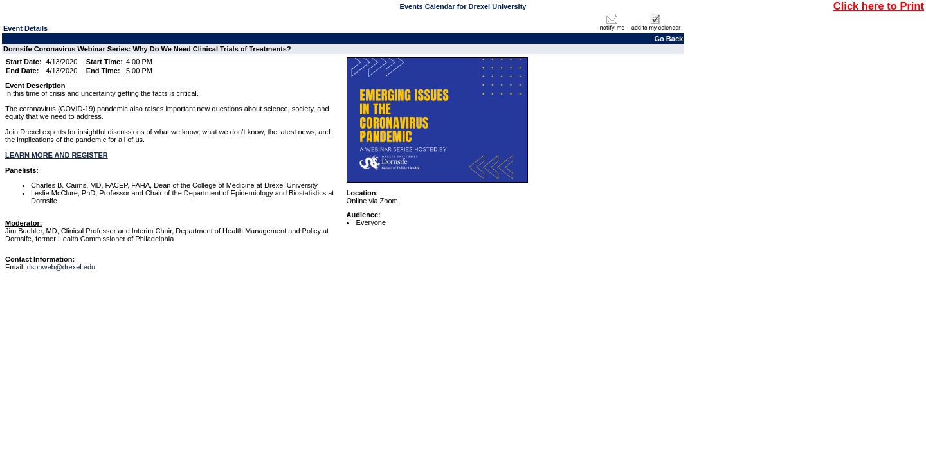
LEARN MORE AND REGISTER (56, 155)
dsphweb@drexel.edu (61, 267)
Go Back (669, 38)
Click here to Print (878, 6)
